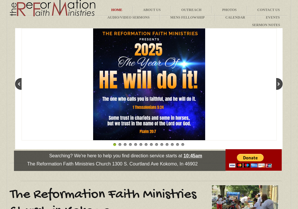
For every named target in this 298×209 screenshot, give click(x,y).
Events (273, 17)
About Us (152, 10)
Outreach (191, 10)
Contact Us (268, 10)
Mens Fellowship (187, 17)
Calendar (235, 17)
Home (116, 10)
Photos (229, 10)
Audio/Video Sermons (128, 17)
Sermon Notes (266, 25)
